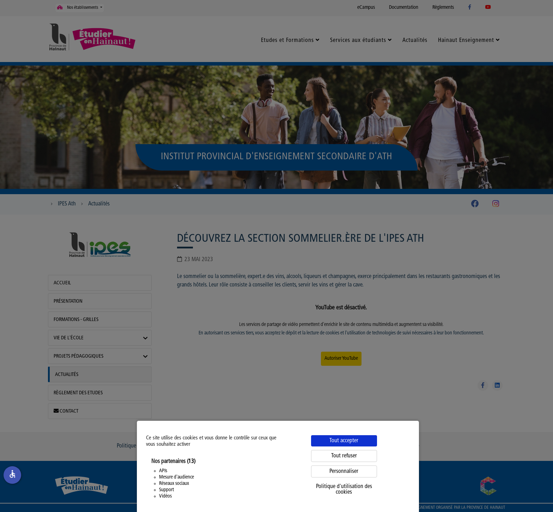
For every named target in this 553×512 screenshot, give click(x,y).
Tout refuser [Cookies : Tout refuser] (344, 456)
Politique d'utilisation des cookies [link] (344, 489)
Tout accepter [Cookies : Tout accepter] (343, 441)
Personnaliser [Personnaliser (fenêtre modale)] (343, 471)
